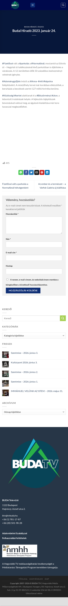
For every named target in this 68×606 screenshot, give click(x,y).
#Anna (33, 81)
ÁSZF (47, 579)
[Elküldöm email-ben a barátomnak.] (36, 172)
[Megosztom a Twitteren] (31, 172)
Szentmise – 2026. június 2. (24, 372)
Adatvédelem (36, 579)
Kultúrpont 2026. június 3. (24, 362)
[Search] (63, 5)
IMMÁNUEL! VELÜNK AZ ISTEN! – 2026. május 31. (37, 391)
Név (8, 239)
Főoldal (23, 579)
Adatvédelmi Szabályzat (14, 533)
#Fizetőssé (7, 63)
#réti (40, 81)
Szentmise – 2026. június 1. (24, 381)
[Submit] (63, 318)
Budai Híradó (30, 27)
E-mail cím (11, 252)
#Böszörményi (44, 95)
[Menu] (32, 5)
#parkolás (24, 63)
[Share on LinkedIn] (47, 172)
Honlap (9, 266)
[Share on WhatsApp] (20, 172)
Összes (41, 27)
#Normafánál (38, 63)
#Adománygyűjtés (11, 81)
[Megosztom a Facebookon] (26, 172)
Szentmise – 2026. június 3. (24, 352)
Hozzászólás (12, 214)
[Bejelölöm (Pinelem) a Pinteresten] (42, 172)
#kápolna (48, 81)
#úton (55, 95)
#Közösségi (8, 95)
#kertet (18, 95)
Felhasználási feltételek (14, 538)
